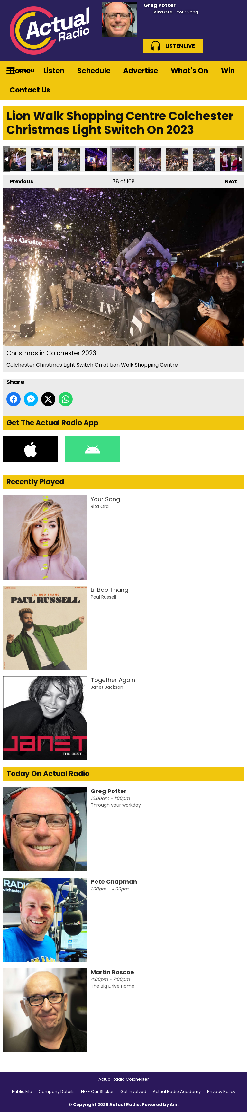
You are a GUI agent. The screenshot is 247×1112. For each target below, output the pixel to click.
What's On (189, 71)
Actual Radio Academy (177, 1092)
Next (227, 180)
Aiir (174, 1104)
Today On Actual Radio (47, 774)
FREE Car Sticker (97, 1092)
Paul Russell (103, 597)
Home (20, 71)
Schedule (93, 71)
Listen (53, 71)
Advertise (140, 71)
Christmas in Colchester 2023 (15, 159)
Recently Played (35, 482)
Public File (22, 1092)
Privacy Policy (221, 1092)
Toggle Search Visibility (234, 70)
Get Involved (133, 1092)
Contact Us (30, 90)
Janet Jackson (107, 687)
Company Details (57, 1092)
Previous (18, 180)
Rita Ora (163, 12)
